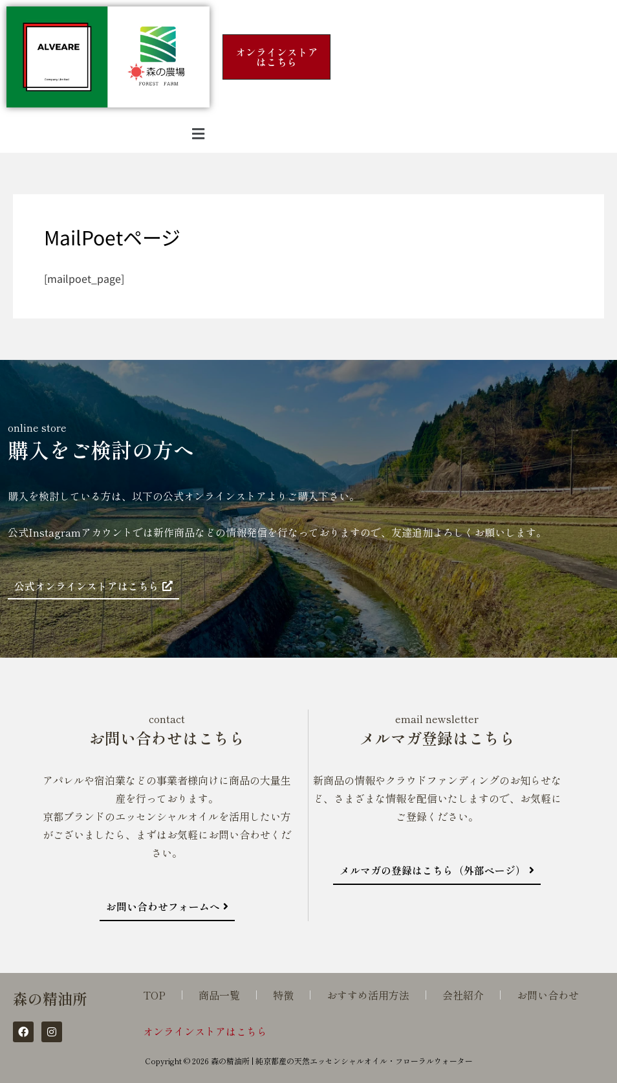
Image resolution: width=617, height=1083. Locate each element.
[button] (199, 133)
